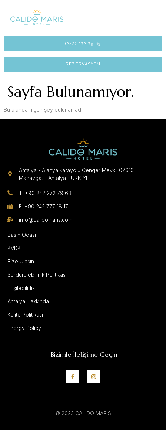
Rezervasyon (83, 64)
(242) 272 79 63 (83, 43)
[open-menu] (150, 16)
